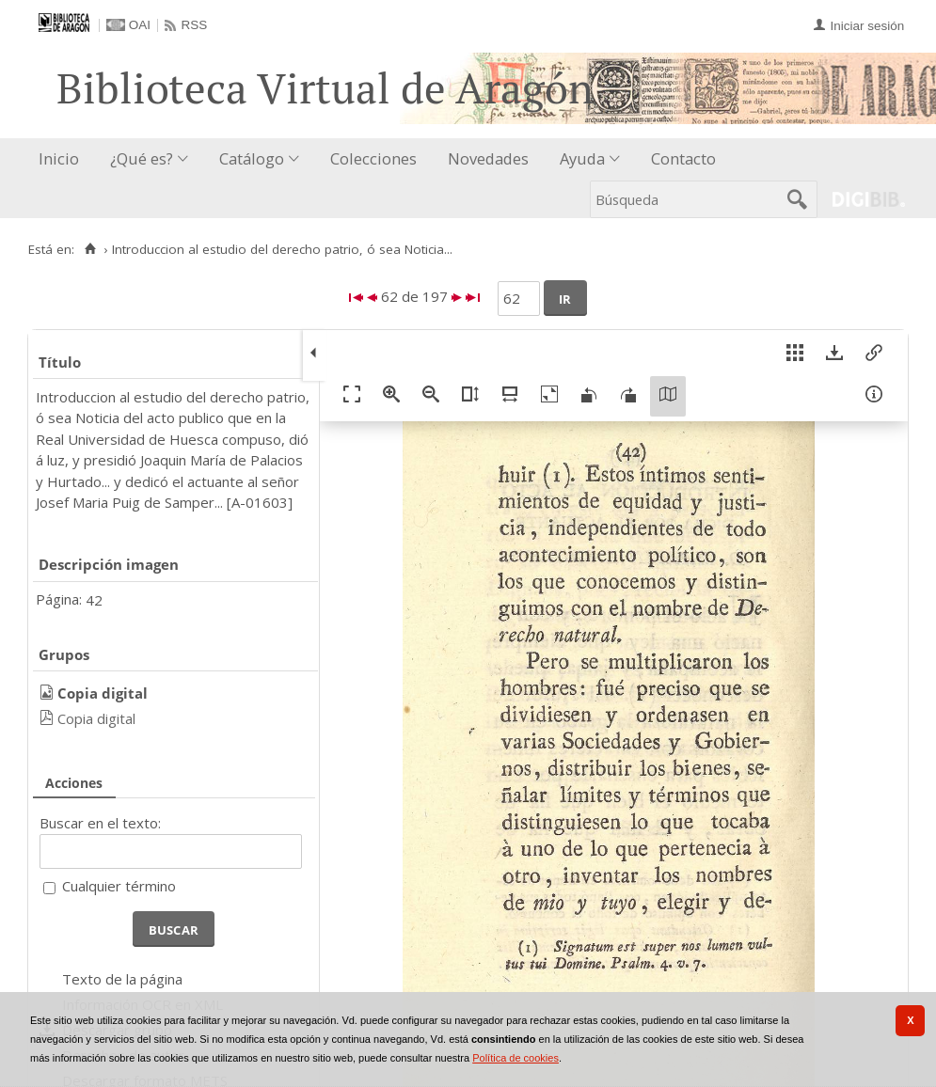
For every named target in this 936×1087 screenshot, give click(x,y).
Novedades (488, 158)
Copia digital (96, 718)
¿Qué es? (141, 158)
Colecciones (373, 158)
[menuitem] (63, 159)
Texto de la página (122, 978)
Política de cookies (515, 1057)
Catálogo (251, 158)
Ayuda (582, 158)
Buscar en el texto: (100, 822)
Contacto (683, 158)
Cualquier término (119, 885)
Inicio (59, 158)
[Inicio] (90, 249)
